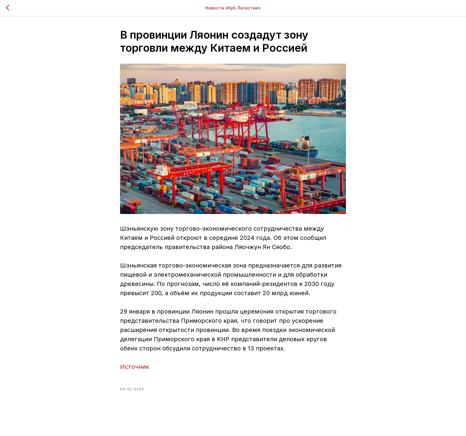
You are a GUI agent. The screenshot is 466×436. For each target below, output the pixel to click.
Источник (134, 366)
